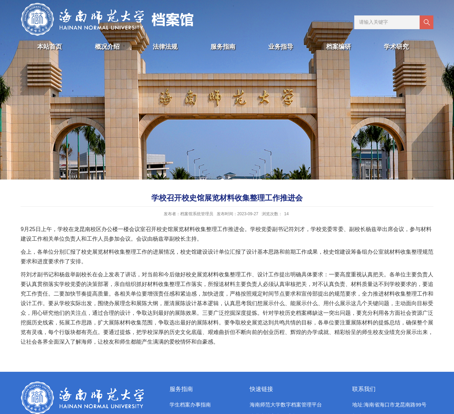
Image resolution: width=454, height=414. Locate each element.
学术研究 (396, 46)
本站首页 (49, 46)
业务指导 (280, 46)
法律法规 (165, 46)
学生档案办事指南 (190, 404)
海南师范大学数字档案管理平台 (286, 404)
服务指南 (222, 46)
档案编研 (338, 46)
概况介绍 (107, 46)
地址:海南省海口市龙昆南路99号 (389, 404)
